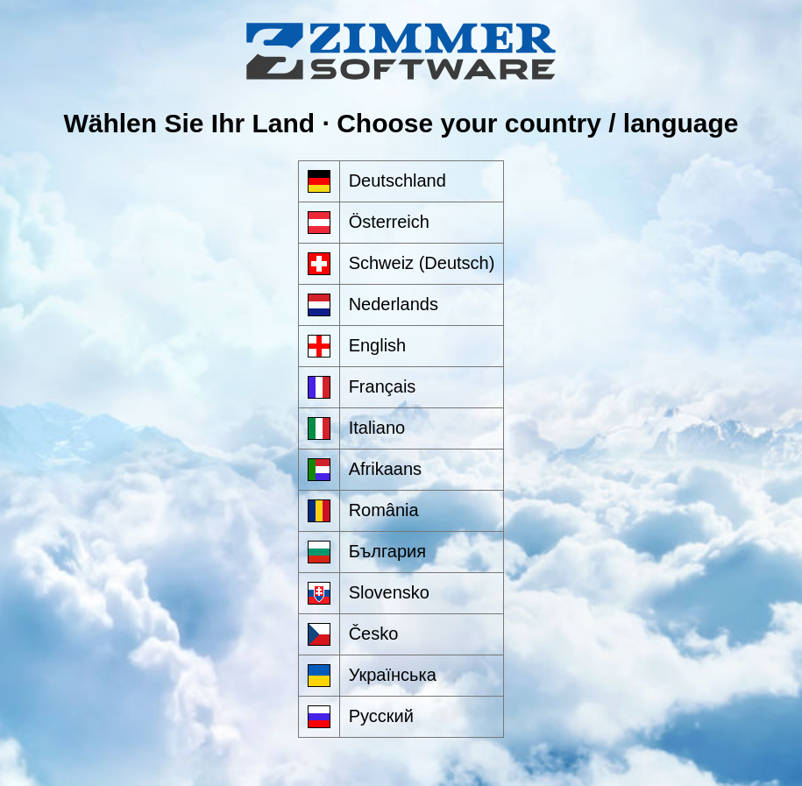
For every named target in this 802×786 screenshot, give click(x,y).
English (378, 345)
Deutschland (397, 180)
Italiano (377, 427)
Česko (374, 633)
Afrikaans (385, 468)
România (384, 510)
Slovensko (389, 592)
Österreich (389, 221)
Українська (392, 674)
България (387, 551)
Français (382, 386)
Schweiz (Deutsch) (422, 263)
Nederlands (393, 304)
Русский (381, 716)
